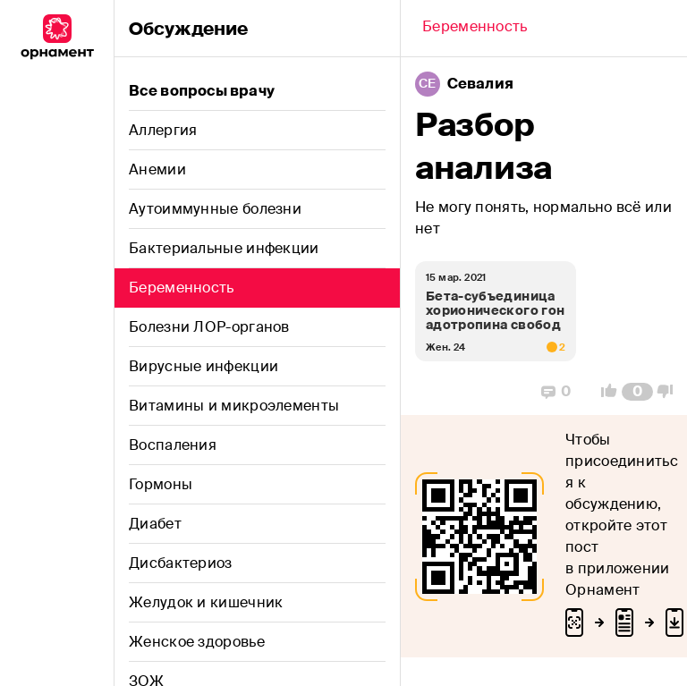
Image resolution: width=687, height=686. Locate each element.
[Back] (475, 29)
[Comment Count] (637, 392)
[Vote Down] (670, 391)
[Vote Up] (604, 391)
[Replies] (556, 391)
